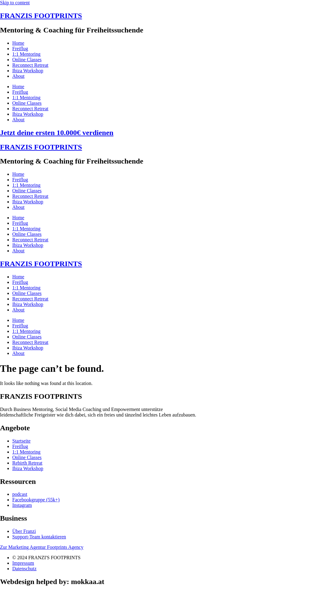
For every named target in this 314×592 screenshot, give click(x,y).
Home (18, 43)
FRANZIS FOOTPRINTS (41, 16)
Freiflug (20, 48)
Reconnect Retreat (30, 65)
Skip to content (15, 2)
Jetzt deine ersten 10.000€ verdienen (56, 133)
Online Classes (27, 59)
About (18, 76)
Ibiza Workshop (27, 70)
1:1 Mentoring (26, 54)
